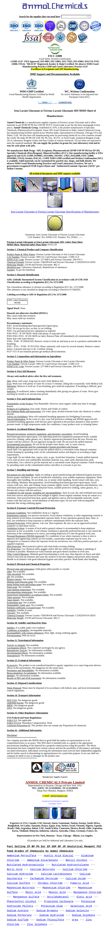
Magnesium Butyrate (21, 887)
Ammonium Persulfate (21, 855)
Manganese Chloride (87, 892)
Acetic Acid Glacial (58, 855)
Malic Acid (33, 892)
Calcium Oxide (76, 878)
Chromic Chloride (50, 883)
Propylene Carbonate (58, 901)
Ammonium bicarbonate (42, 860)
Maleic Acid (57, 892)
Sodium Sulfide (18, 919)
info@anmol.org (58, 795)
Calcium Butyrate (42, 869)
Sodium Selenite (77, 910)
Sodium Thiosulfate (50, 919)
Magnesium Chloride (56, 887)
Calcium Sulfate (18, 883)
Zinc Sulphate (37, 924)
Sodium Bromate (47, 910)
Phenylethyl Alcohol (21, 901)
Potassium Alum (52, 906)
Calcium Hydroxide (20, 874)
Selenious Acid (81, 906)
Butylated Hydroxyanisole (25, 864)
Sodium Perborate (19, 915)
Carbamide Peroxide (44, 878)
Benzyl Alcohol (76, 860)
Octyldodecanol (58, 896)
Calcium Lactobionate (56, 874)
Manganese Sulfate (26, 896)
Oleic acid (84, 896)
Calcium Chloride (75, 869)
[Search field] (76, 16)
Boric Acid (14, 869)
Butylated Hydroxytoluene (70, 864)
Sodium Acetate (18, 910)
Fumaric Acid (79, 883)
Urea (75, 919)
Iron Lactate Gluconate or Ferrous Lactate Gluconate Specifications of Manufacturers (55, 211)
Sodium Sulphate (83, 915)
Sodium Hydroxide (51, 915)
